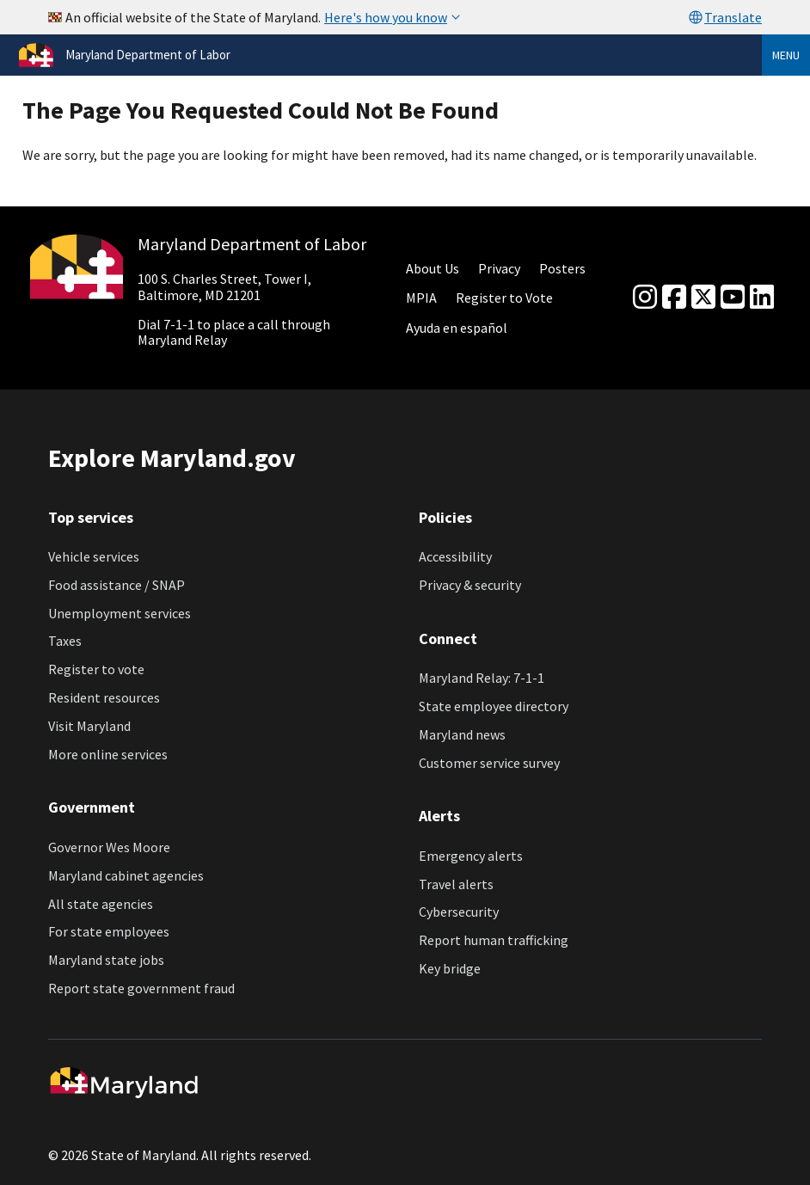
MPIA (421, 297)
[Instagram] (645, 297)
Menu (786, 55)
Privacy (499, 268)
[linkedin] (762, 297)
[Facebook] (674, 297)
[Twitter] (703, 297)
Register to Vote (504, 297)
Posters (562, 268)
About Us (432, 268)
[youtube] (733, 297)
